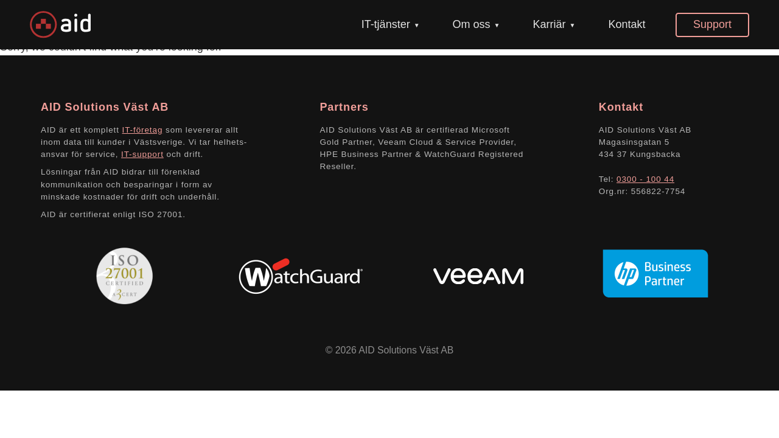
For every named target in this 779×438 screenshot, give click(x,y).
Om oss (472, 24)
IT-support (142, 154)
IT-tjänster (386, 24)
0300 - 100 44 (645, 179)
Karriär (549, 24)
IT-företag (142, 129)
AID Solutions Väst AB (405, 350)
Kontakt (626, 24)
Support (712, 24)
